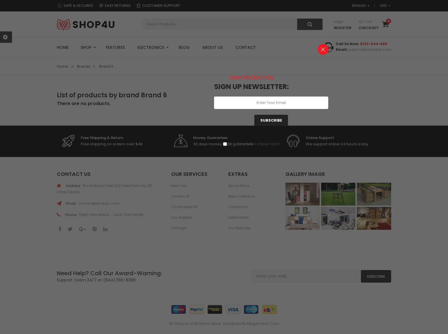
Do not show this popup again (254, 143)
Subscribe (271, 120)
